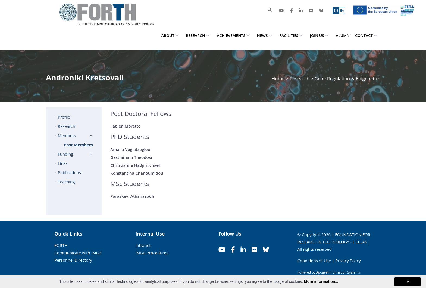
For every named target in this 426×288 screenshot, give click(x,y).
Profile (64, 117)
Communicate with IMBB (77, 252)
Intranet (143, 245)
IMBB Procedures (151, 252)
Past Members (78, 144)
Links (63, 163)
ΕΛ (342, 10)
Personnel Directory (73, 260)
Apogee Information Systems (338, 272)
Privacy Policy (348, 260)
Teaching (66, 181)
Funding (65, 154)
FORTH (60, 245)
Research (299, 78)
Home (279, 78)
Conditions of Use (314, 260)
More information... (321, 281)
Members (67, 135)
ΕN (336, 10)
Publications (69, 172)
